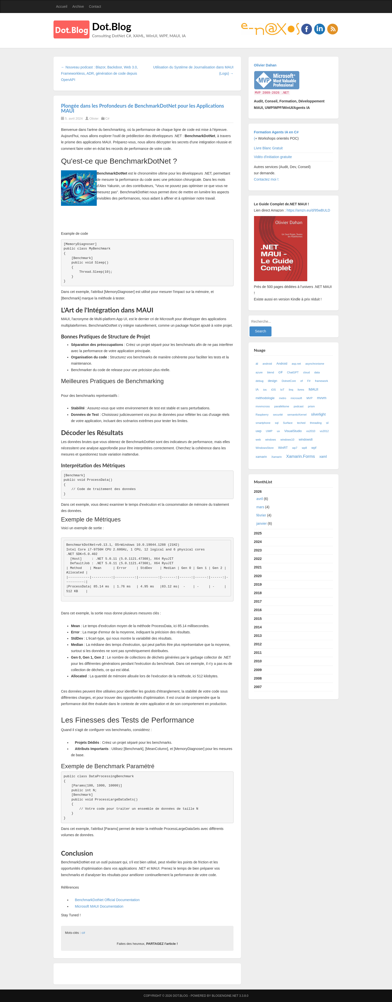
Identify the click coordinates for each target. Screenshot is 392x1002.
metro (282, 398)
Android (281, 363)
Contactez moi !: (267, 179)
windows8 (305, 439)
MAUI (313, 389)
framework (321, 380)
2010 (258, 661)
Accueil (61, 6)
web (258, 439)
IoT (282, 389)
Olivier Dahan (265, 65)
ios (264, 389)
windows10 (287, 439)
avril (259, 499)
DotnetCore (289, 380)
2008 (258, 678)
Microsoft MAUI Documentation (99, 906)
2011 (258, 653)
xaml (323, 457)
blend (270, 372)
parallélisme (281, 406)
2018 (258, 593)
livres (301, 389)
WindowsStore (265, 447)
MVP (309, 398)
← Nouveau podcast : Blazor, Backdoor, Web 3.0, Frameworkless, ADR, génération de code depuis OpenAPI (99, 73)
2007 (258, 687)
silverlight (318, 414)
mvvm (321, 398)
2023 (258, 550)
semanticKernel (296, 414)
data (317, 372)
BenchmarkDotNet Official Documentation (107, 900)
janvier (261, 523)
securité (278, 414)
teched (301, 422)
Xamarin (276, 456)
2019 (258, 584)
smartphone (263, 422)
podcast (299, 406)
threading (316, 422)
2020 (258, 576)
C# (107, 118)
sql (276, 422)
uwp (259, 431)
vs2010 (310, 431)
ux (278, 431)
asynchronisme (314, 363)
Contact (95, 6)
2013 (258, 636)
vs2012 (324, 431)
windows (270, 439)
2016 (258, 610)
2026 (293, 509)
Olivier (93, 118)
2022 (258, 559)
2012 (258, 644)
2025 (258, 533)
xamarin (261, 457)
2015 (258, 619)
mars (260, 507)
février (261, 515)
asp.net (296, 363)
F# (308, 380)
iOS (273, 389)
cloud (306, 372)
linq (291, 389)
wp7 (295, 447)
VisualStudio (293, 431)
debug (260, 380)
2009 (258, 670)
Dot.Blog (111, 26)
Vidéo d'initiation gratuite (273, 157)
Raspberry (262, 414)
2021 (258, 567)
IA (257, 389)
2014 (258, 627)
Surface (288, 422)
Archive (78, 6)
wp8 (304, 447)
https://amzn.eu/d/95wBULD (308, 210)
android (267, 363)
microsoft (296, 398)
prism (311, 406)
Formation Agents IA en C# (276, 132)
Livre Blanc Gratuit (268, 148)
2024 (258, 542)
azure (259, 372)
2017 (258, 601)
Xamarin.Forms (300, 456)
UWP (269, 431)
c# (83, 933)
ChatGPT (293, 372)
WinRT (283, 448)
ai (257, 363)
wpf (314, 448)
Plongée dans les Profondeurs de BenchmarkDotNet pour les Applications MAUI (142, 108)
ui (327, 423)
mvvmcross (263, 406)
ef (301, 380)
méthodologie (265, 398)
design (272, 381)
